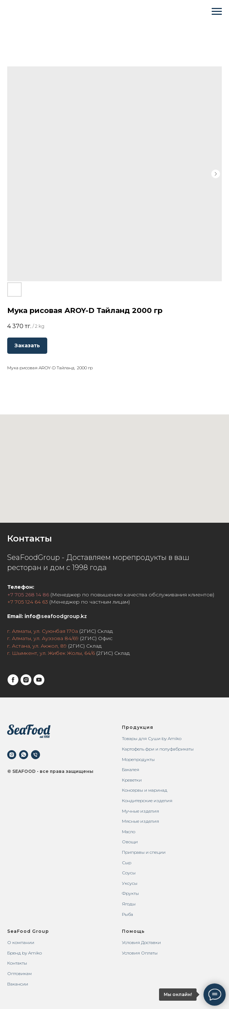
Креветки (132, 780)
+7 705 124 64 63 (27, 602)
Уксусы (129, 883)
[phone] (35, 754)
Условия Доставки (141, 942)
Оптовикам (19, 973)
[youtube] (39, 679)
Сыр (126, 862)
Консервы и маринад (144, 790)
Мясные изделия (140, 821)
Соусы (129, 872)
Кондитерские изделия (147, 800)
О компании (20, 942)
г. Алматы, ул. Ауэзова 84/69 (43, 638)
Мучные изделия (140, 811)
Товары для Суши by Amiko (151, 738)
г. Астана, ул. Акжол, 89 (37, 646)
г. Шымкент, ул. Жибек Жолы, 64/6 (51, 653)
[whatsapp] (23, 754)
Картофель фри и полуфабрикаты (158, 749)
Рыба (127, 914)
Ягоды (129, 903)
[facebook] (13, 679)
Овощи (130, 841)
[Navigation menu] (217, 11)
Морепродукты (138, 759)
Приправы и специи (144, 852)
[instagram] (26, 679)
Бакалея (130, 769)
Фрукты (130, 893)
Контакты (17, 963)
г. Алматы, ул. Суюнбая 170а (42, 631)
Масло (128, 831)
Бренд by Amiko (24, 953)
